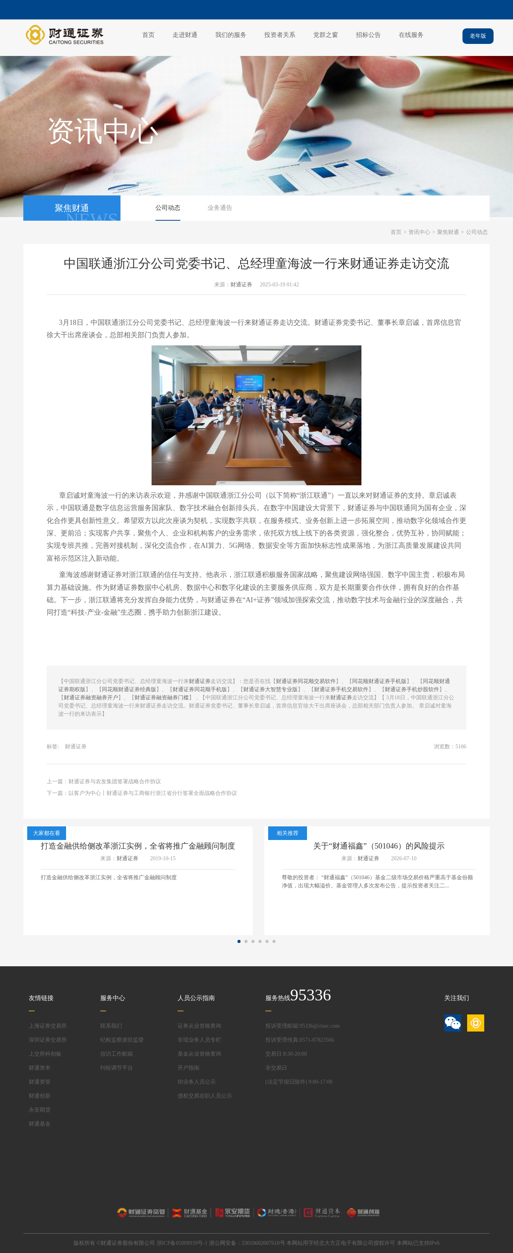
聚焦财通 (448, 232)
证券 (335, 322)
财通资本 (40, 1068)
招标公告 (368, 34)
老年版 (478, 36)
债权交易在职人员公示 (205, 1096)
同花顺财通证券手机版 (379, 681)
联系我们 (111, 1026)
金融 (110, 612)
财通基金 (40, 1124)
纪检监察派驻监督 (122, 1040)
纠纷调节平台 (116, 1068)
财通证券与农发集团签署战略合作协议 (114, 781)
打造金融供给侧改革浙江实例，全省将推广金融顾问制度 (138, 846)
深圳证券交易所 (48, 1040)
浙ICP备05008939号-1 (182, 1243)
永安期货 (40, 1110)
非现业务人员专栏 (199, 1040)
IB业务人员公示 (197, 1082)
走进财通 (185, 34)
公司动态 (167, 207)
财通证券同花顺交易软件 (306, 681)
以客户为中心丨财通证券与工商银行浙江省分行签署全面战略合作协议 (152, 793)
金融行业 (400, 600)
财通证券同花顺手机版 (200, 689)
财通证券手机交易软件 (341, 689)
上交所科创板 (45, 1054)
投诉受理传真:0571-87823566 (299, 1040)
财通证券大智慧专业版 (270, 689)
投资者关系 (279, 34)
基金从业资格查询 (199, 1054)
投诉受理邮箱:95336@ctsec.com (302, 1026)
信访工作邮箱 (116, 1054)
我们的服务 (230, 34)
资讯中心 (419, 232)
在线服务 (411, 34)
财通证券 (241, 285)
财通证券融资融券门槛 (161, 698)
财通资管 (40, 1082)
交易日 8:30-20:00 (286, 1054)
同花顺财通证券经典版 (129, 689)
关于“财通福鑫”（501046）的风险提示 (379, 846)
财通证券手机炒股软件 (412, 689)
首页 (148, 34)
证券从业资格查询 (199, 1026)
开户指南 (188, 1068)
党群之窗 (325, 34)
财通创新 (40, 1096)
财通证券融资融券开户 (91, 698)
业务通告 (220, 207)
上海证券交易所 (48, 1026)
